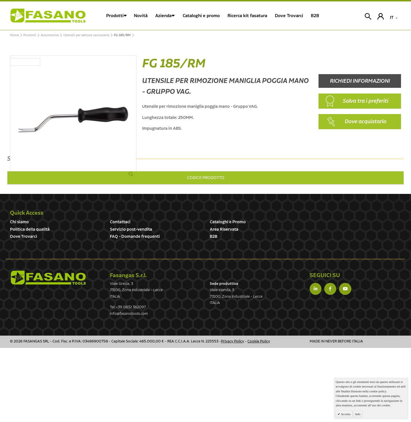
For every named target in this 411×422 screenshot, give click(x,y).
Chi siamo (19, 296)
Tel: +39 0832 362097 (128, 381)
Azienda (163, 16)
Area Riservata (224, 304)
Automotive (50, 35)
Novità (141, 16)
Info (357, 414)
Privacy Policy (232, 415)
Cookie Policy (258, 415)
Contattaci (120, 296)
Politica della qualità (30, 304)
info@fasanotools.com (129, 388)
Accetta (345, 414)
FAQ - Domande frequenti (135, 311)
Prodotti (115, 16)
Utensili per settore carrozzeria (86, 35)
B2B (213, 311)
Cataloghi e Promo (228, 296)
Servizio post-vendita (131, 304)
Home (14, 35)
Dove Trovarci (23, 311)
